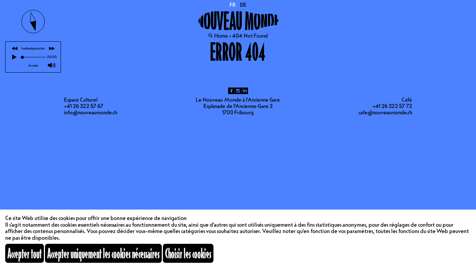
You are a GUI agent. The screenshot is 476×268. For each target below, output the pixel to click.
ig (238, 91)
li (244, 91)
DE (243, 5)
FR (232, 5)
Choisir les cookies (188, 253)
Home (221, 36)
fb (231, 91)
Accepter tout (24, 253)
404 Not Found (250, 36)
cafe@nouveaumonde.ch (385, 112)
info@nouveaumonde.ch (90, 112)
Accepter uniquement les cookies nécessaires (103, 253)
